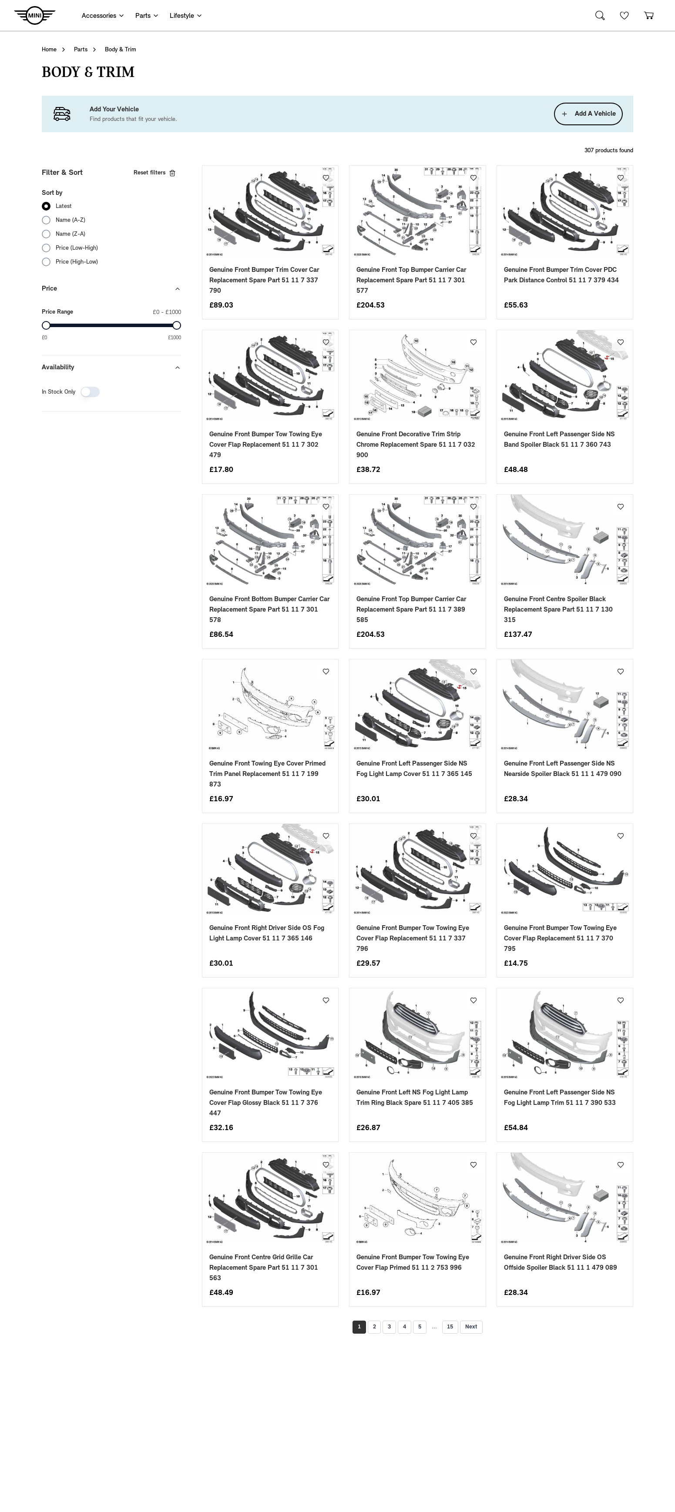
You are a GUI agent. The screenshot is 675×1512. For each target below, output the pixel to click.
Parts (80, 49)
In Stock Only (58, 391)
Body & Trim (120, 49)
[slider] (46, 325)
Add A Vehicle (588, 113)
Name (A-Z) (70, 220)
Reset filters (155, 173)
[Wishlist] (624, 15)
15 (453, 1327)
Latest (64, 206)
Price (111, 288)
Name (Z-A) (70, 234)
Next (476, 1327)
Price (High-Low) (77, 261)
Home (49, 49)
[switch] (90, 392)
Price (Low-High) (77, 247)
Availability (111, 367)
